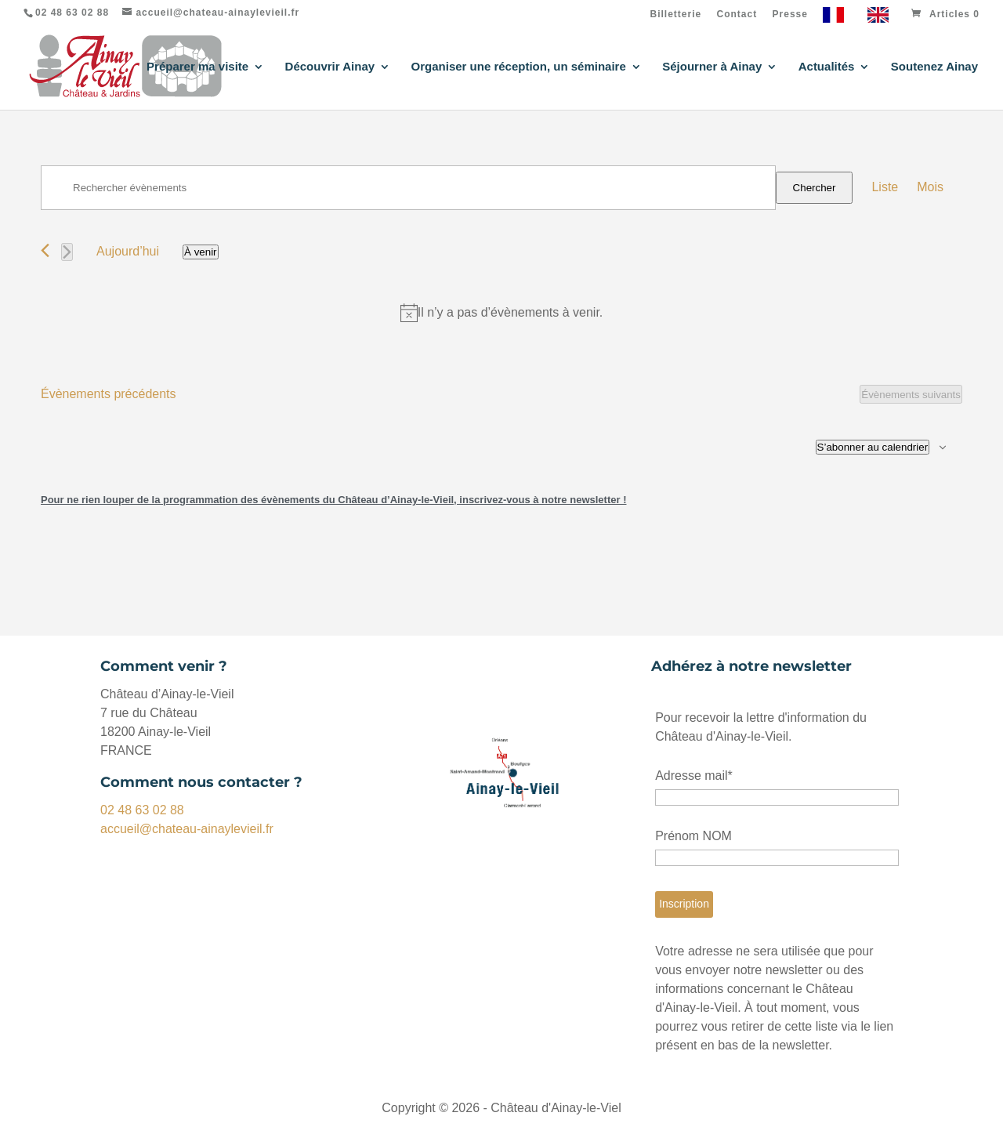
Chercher (814, 188)
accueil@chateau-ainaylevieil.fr (186, 828)
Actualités (826, 67)
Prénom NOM (693, 836)
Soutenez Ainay (934, 67)
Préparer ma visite (197, 67)
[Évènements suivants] (67, 252)
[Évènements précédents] (45, 250)
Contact (737, 14)
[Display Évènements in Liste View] (884, 187)
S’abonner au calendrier (873, 447)
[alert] (501, 313)
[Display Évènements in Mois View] (930, 187)
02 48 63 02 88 (142, 810)
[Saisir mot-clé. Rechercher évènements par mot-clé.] (408, 187)
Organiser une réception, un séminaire (518, 67)
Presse (790, 14)
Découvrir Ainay (330, 67)
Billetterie (676, 14)
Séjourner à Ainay (712, 67)
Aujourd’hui (127, 251)
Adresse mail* (694, 775)
